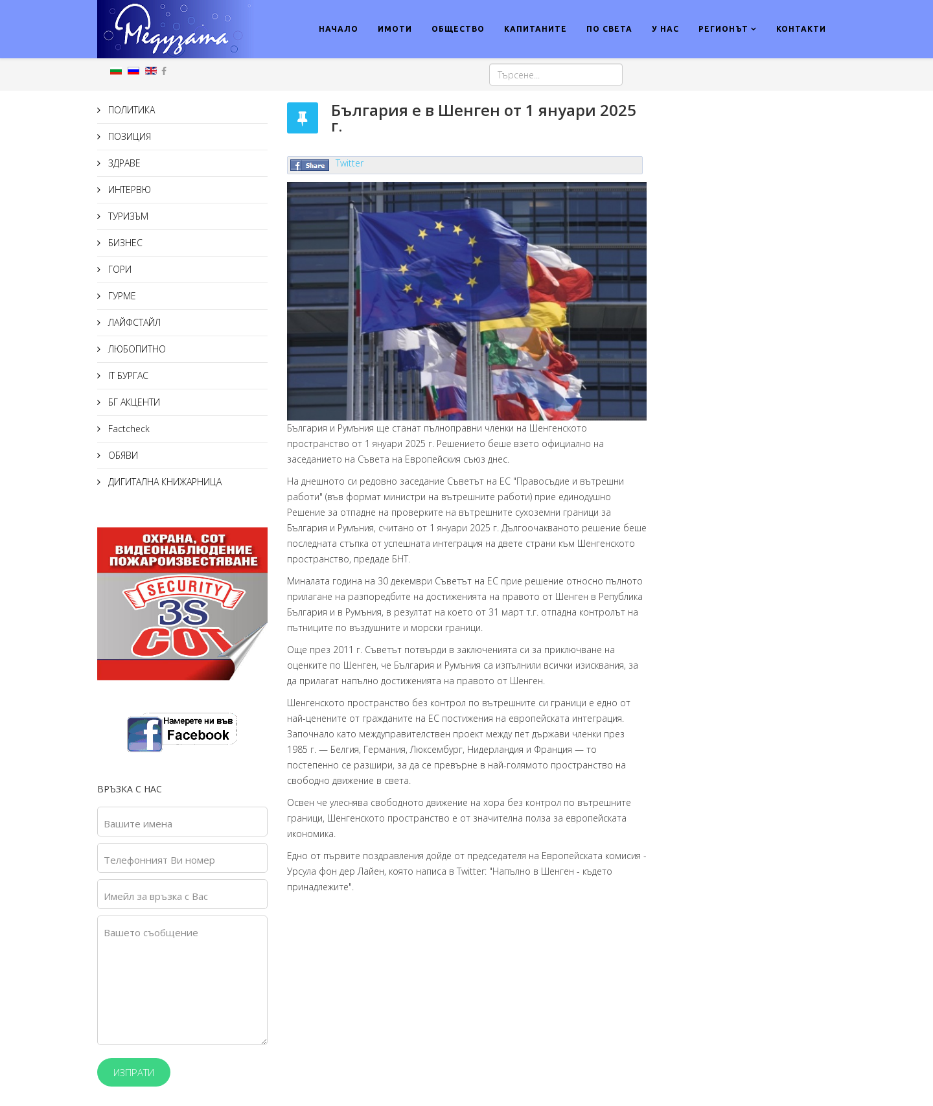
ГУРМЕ (121, 296)
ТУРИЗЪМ (127, 216)
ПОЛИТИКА (130, 110)
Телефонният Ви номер (159, 859)
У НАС (665, 29)
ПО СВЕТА (609, 29)
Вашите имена (138, 823)
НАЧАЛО (338, 29)
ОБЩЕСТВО (458, 29)
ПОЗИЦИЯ (128, 136)
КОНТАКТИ (801, 29)
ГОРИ (119, 269)
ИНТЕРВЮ (128, 189)
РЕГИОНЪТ (723, 29)
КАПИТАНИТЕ (535, 29)
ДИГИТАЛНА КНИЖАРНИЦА (164, 482)
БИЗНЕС (124, 242)
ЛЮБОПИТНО (136, 349)
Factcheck (128, 428)
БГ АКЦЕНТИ (133, 402)
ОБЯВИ (122, 455)
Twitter (349, 163)
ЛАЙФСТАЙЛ (133, 322)
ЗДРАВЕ (123, 163)
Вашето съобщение (151, 932)
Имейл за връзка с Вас (156, 896)
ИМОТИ (395, 29)
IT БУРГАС (127, 375)
